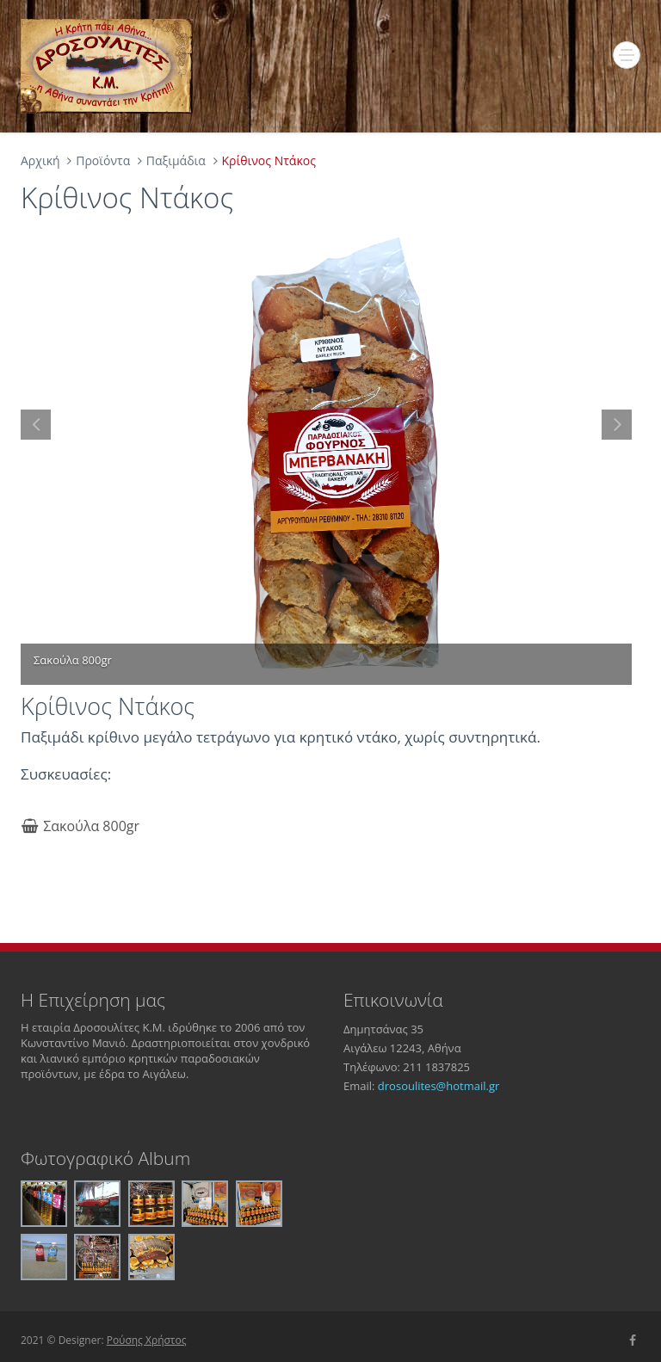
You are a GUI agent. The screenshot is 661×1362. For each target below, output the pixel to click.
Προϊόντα (103, 160)
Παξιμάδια (176, 160)
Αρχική (40, 160)
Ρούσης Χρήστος (147, 1340)
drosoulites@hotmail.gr (438, 1086)
